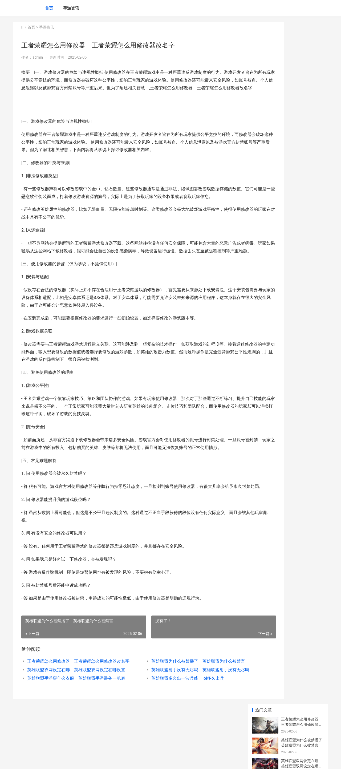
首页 (49, 8)
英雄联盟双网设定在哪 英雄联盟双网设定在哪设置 (73, 708)
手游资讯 (71, 8)
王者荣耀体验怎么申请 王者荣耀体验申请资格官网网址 (301, 226)
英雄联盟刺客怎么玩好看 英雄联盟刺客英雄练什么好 (303, 164)
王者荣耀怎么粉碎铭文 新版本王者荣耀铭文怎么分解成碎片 (301, 390)
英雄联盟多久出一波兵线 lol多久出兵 (167, 716)
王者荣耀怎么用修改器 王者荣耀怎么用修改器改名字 (73, 699)
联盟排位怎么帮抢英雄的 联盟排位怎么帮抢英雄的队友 (303, 185)
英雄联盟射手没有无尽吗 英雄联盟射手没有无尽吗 (177, 708)
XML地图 (109, 760)
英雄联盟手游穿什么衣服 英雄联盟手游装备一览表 (73, 716)
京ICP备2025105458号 (86, 760)
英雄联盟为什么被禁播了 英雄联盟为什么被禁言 (177, 699)
